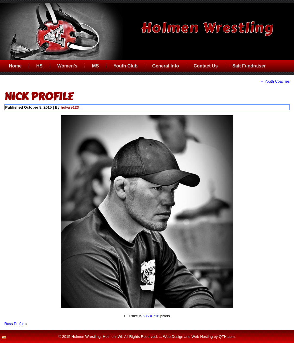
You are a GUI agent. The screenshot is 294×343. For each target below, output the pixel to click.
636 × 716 (151, 316)
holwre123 (70, 107)
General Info (165, 65)
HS (39, 65)
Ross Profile (14, 324)
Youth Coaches (275, 81)
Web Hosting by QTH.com (213, 336)
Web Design (173, 336)
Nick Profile (38, 97)
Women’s (67, 65)
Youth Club (125, 65)
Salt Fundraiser (249, 65)
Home (15, 65)
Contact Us (205, 65)
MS (95, 65)
